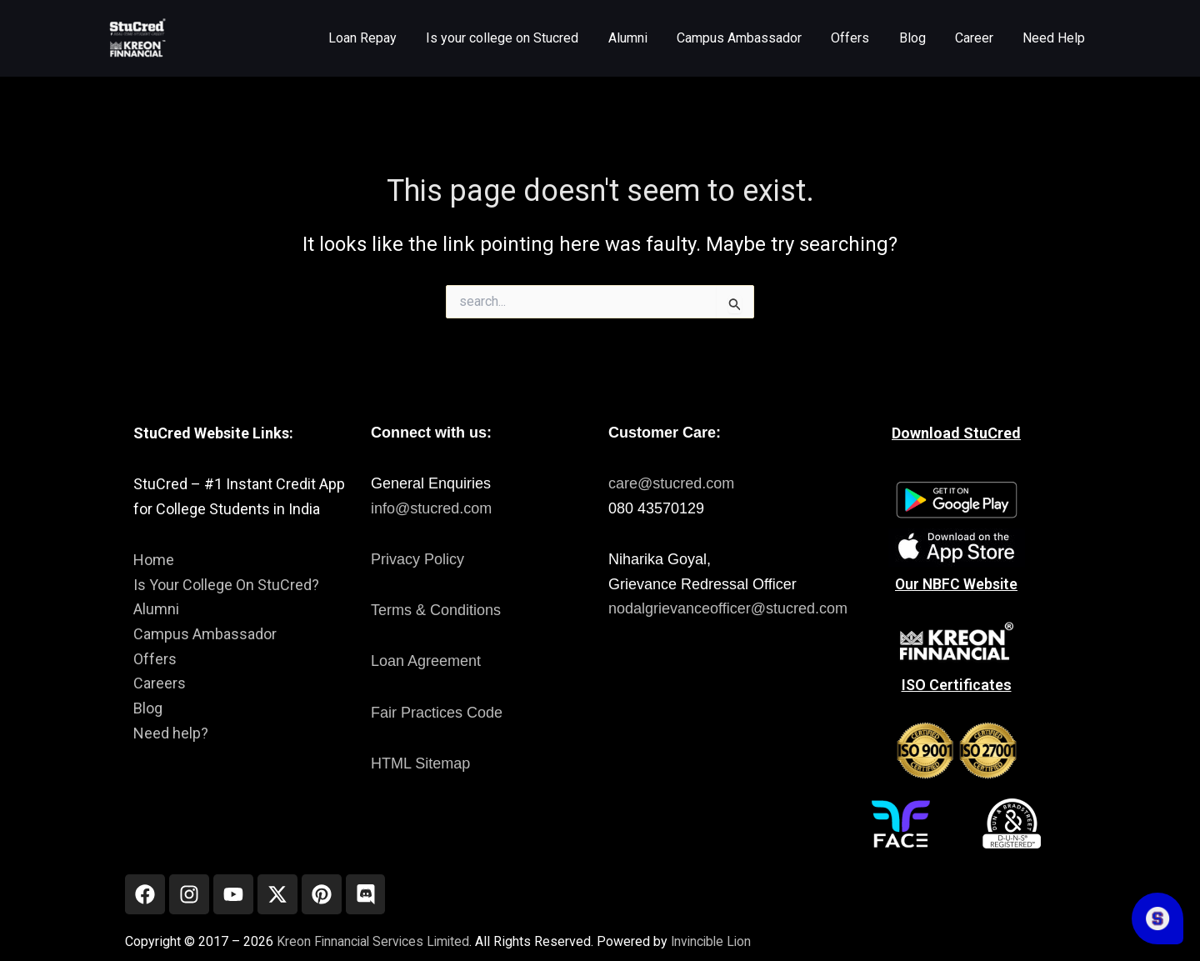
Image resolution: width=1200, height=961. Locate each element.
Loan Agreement (426, 660)
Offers (155, 657)
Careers (159, 682)
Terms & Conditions (436, 609)
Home (153, 559)
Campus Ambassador (205, 633)
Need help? (170, 731)
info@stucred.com (431, 506)
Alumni (156, 608)
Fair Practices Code (436, 711)
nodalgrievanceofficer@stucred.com (728, 607)
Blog (147, 707)
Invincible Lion (718, 941)
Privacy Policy (417, 558)
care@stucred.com (671, 482)
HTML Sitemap (420, 761)
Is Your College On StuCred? (226, 583)
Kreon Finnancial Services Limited (375, 941)
